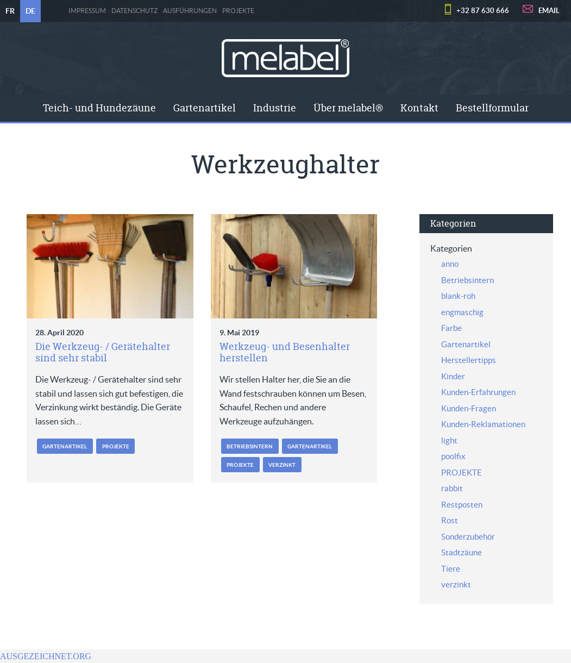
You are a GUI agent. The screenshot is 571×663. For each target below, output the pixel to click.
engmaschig (462, 312)
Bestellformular (492, 108)
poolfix (453, 456)
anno (450, 263)
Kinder (453, 376)
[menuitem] (99, 108)
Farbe (451, 328)
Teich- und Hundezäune (99, 108)
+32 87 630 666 (482, 11)
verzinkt (282, 465)
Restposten (461, 504)
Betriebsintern (250, 446)
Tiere (450, 568)
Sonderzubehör (468, 536)
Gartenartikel (204, 108)
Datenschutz (134, 11)
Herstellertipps (468, 360)
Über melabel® (348, 108)
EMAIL (549, 11)
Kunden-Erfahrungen (478, 392)
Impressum (87, 11)
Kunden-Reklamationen (483, 424)
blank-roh (458, 296)
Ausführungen (190, 11)
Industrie (274, 108)
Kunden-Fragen (468, 408)
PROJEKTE (238, 11)
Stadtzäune (461, 552)
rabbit (452, 488)
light (449, 440)
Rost (449, 520)
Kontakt (419, 108)
